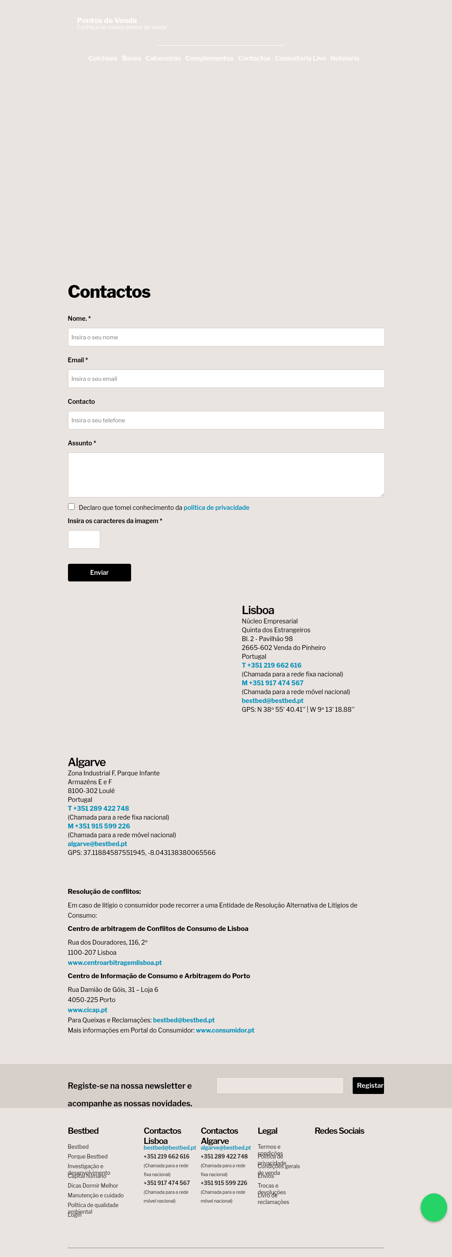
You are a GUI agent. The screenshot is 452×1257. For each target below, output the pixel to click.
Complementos (209, 58)
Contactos (254, 58)
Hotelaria (345, 58)
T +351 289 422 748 (98, 808)
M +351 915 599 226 (99, 826)
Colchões (102, 58)
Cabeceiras (163, 58)
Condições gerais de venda (279, 1166)
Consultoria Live (300, 58)
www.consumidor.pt (225, 1030)
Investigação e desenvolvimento (89, 1166)
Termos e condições (270, 1146)
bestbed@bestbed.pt (273, 700)
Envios (266, 1176)
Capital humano (87, 1176)
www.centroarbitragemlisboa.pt (115, 962)
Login (75, 1214)
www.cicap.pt (88, 1010)
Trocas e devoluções (272, 1185)
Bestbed (78, 1146)
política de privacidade (216, 507)
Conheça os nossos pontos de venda (121, 27)
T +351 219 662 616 (271, 665)
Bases (131, 58)
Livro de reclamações (274, 1195)
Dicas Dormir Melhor (93, 1185)
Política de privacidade (272, 1156)
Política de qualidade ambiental (93, 1205)
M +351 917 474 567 (273, 683)
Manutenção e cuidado (96, 1195)
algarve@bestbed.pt (98, 843)
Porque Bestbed (88, 1156)
